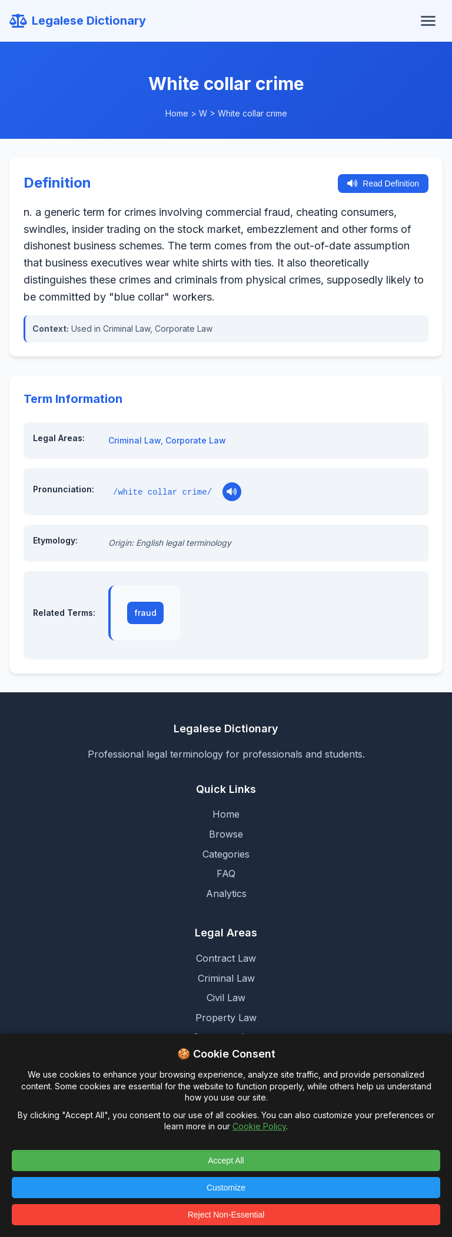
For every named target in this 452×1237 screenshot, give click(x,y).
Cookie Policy (259, 1126)
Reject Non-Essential (226, 1214)
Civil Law (226, 997)
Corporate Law (195, 440)
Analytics (226, 893)
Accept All (226, 1160)
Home (176, 113)
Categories (226, 854)
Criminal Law (134, 440)
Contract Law (226, 958)
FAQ (226, 873)
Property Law (226, 1017)
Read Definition (383, 183)
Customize (226, 1187)
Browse (226, 834)
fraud (145, 613)
